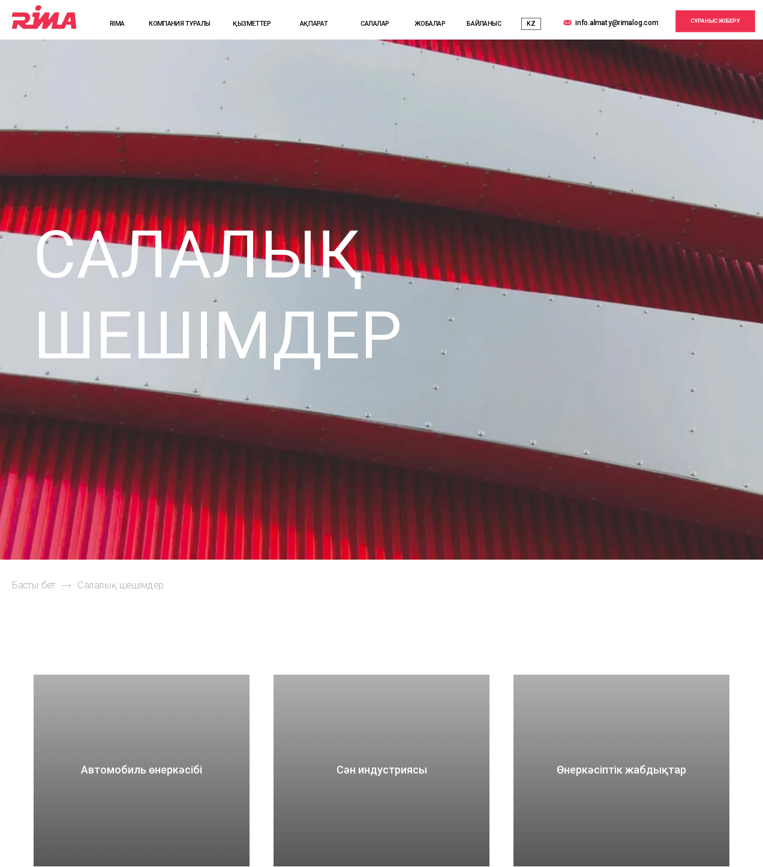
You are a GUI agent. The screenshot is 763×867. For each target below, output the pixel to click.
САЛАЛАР (375, 24)
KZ (531, 24)
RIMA (117, 24)
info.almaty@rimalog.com (616, 22)
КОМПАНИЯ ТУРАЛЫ (180, 24)
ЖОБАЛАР (429, 24)
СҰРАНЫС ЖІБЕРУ (715, 20)
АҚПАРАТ (314, 24)
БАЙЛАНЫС (484, 24)
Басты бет (34, 585)
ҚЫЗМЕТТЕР (252, 24)
